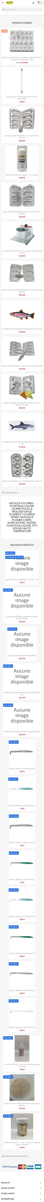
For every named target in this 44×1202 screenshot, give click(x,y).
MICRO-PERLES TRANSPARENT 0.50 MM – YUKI (22, 580)
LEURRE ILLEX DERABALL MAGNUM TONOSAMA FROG (22, 732)
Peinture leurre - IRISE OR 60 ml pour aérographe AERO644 (22, 1104)
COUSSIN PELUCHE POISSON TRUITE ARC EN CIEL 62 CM (22, 329)
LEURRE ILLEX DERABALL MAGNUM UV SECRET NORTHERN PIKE (22, 618)
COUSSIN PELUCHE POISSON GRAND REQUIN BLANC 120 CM (22, 443)
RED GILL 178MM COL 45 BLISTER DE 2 (22, 1027)
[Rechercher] (22, 9)
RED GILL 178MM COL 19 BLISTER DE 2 (22, 991)
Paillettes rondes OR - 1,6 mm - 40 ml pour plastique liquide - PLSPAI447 (22, 1144)
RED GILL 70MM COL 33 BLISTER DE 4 (22, 843)
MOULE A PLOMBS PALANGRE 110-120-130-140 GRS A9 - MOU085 (22, 213)
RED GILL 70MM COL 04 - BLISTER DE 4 (22, 806)
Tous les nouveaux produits (15, 1156)
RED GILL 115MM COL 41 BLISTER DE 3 (22, 953)
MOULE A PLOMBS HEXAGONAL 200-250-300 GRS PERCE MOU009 (22, 291)
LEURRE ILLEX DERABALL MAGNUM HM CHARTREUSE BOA (22, 694)
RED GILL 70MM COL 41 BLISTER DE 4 (22, 880)
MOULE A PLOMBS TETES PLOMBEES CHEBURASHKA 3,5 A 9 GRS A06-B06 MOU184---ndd (22, 59)
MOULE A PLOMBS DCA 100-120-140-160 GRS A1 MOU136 (22, 366)
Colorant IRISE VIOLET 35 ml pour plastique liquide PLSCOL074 (22, 1065)
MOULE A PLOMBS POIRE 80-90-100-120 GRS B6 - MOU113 (22, 137)
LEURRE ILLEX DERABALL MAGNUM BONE (22, 656)
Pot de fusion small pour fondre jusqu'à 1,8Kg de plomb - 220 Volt (22, 252)
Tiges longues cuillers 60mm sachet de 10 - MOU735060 (22, 98)
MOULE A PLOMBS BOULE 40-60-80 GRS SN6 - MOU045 (22, 481)
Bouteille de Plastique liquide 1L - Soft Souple (22, 175)
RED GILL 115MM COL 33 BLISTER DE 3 (22, 769)
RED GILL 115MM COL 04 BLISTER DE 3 (22, 917)
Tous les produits (11, 492)
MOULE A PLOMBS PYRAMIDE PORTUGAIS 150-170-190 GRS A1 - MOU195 (22, 404)
